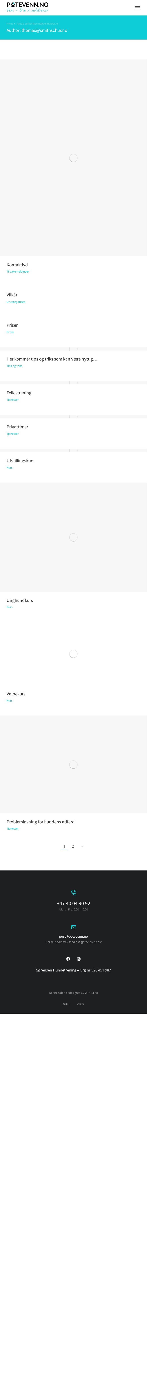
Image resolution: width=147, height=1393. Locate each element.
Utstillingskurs (20, 461)
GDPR (66, 1004)
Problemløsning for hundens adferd (41, 822)
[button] (137, 7)
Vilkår (12, 295)
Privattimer (17, 427)
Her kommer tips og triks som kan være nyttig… (52, 359)
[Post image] (73, 157)
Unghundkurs (20, 600)
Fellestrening (19, 393)
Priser (12, 325)
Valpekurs (16, 694)
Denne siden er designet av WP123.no (73, 993)
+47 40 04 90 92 (73, 903)
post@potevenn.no (73, 936)
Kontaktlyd (17, 265)
